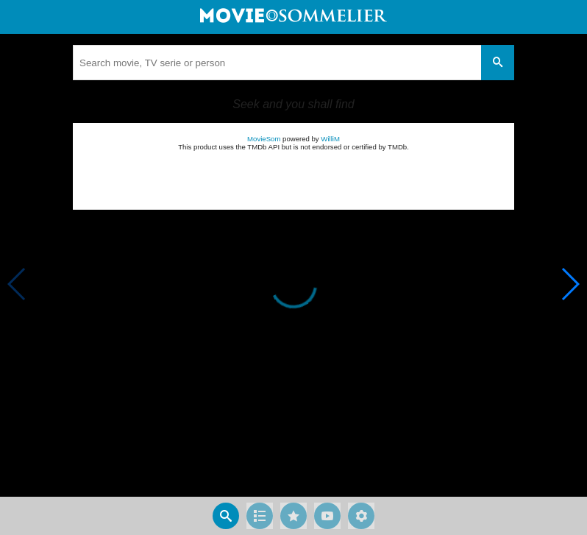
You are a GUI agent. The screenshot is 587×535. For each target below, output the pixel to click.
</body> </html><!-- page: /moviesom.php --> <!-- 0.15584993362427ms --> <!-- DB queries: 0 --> (293, 267)
